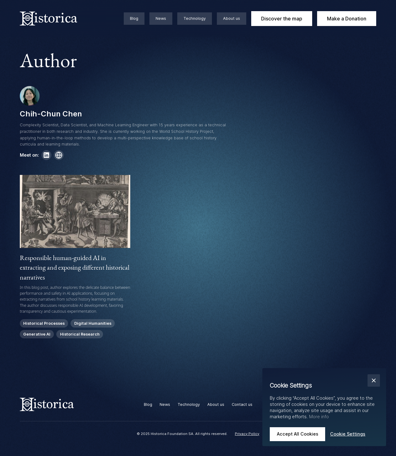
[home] (56, 18)
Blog (134, 18)
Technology (194, 18)
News (161, 18)
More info (319, 416)
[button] (374, 380)
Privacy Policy (247, 434)
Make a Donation (346, 18)
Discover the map (281, 18)
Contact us (242, 404)
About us (231, 18)
